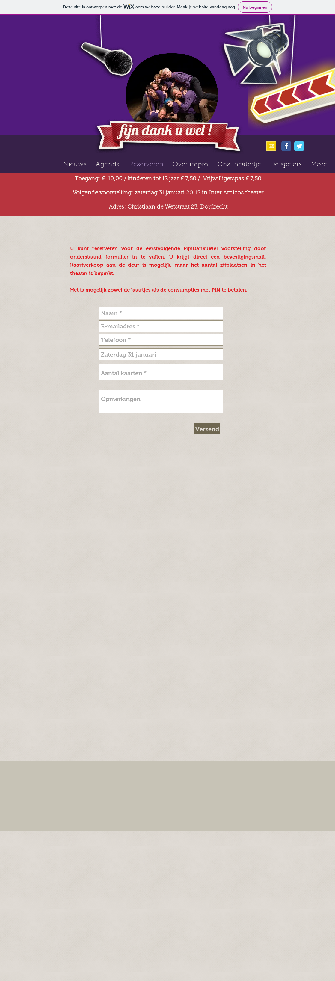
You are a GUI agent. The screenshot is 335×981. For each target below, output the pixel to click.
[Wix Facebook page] (286, 146)
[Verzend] (207, 428)
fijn (129, 129)
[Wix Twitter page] (299, 146)
